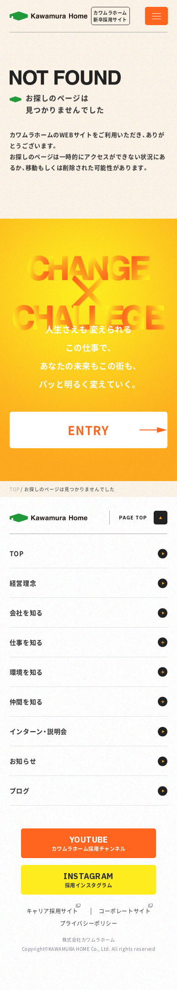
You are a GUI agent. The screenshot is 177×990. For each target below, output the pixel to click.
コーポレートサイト (124, 911)
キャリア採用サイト (52, 911)
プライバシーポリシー (89, 923)
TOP (15, 489)
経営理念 (23, 582)
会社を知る (26, 612)
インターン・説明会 (38, 731)
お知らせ (23, 760)
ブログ (20, 790)
